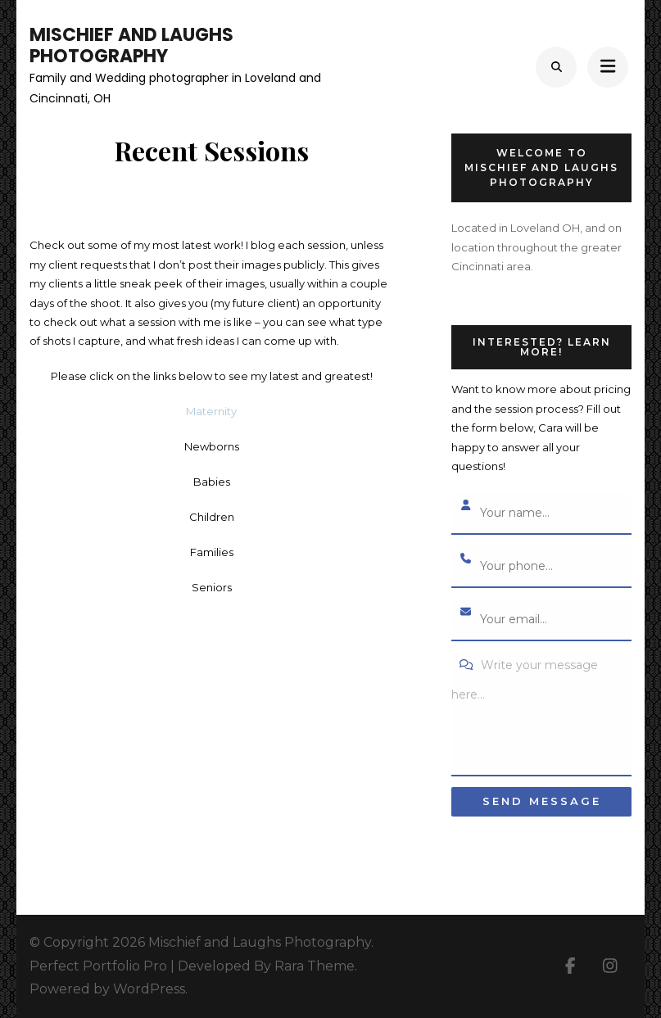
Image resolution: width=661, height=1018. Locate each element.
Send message (541, 801)
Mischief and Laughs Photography (131, 45)
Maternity (211, 411)
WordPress (149, 989)
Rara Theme (314, 966)
